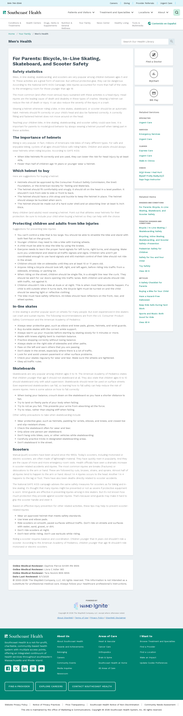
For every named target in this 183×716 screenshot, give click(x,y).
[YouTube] (41, 668)
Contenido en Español (164, 23)
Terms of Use (81, 618)
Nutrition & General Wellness (66, 25)
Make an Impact (148, 657)
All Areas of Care (107, 668)
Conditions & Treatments (14, 24)
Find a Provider (147, 646)
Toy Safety (144, 266)
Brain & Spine (105, 657)
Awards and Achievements (70, 646)
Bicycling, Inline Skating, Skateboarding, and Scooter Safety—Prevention (154, 240)
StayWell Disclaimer (116, 618)
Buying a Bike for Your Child (153, 291)
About (163, 12)
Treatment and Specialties (117, 12)
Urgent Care (166, 3)
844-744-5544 (14, 3)
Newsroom (62, 673)
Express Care (146, 150)
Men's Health (41, 34)
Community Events (66, 663)
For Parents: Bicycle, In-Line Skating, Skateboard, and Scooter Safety (153, 210)
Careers (114, 3)
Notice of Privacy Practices (46, 704)
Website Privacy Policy (16, 704)
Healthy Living (121, 23)
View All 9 (144, 271)
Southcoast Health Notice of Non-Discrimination (114, 704)
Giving (127, 3)
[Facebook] (8, 668)
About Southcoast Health (70, 641)
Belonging (62, 652)
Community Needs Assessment (160, 704)
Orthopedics (105, 652)
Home (11, 34)
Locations (146, 12)
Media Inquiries (64, 668)
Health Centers (33, 23)
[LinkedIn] (24, 668)
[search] (145, 42)
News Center (103, 23)
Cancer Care (105, 646)
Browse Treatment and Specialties (157, 641)
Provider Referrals (145, 3)
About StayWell (65, 618)
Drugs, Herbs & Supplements (51, 24)
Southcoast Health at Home (113, 663)
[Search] (176, 12)
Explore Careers (51, 686)
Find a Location (148, 652)
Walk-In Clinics (147, 161)
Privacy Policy (97, 618)
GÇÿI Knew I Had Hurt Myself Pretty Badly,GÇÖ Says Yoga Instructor (151, 176)
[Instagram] (33, 668)
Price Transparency (75, 704)
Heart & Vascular (107, 641)
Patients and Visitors (81, 12)
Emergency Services (149, 134)
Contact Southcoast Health (92, 686)
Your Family (85, 23)
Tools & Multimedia (137, 24)
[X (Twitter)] (16, 668)
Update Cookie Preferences (153, 663)
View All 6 (144, 322)
